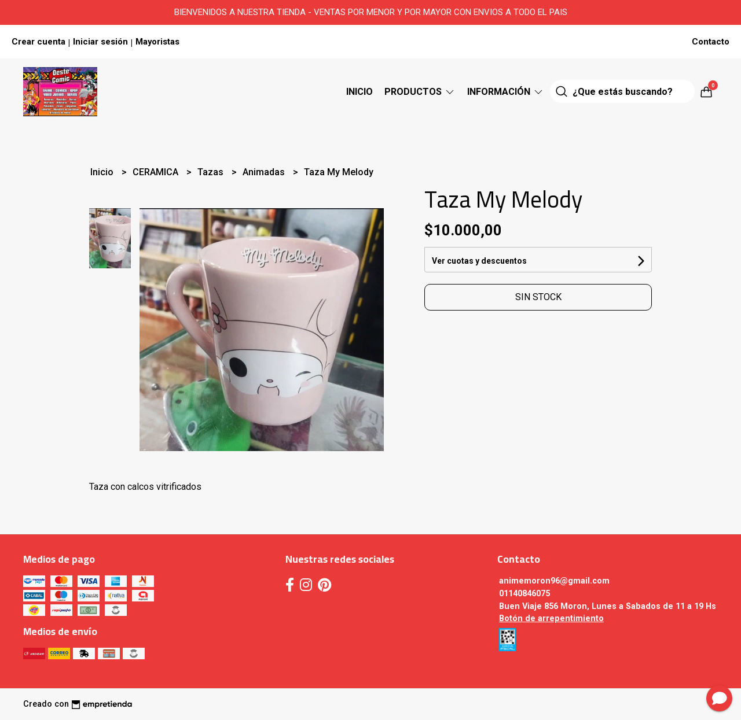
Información (505, 91)
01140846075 (524, 594)
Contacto (710, 41)
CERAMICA (157, 172)
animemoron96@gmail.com (554, 581)
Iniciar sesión (100, 41)
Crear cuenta (38, 41)
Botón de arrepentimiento (551, 618)
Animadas (265, 172)
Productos (420, 91)
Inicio (359, 91)
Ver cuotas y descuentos (479, 260)
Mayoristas (157, 41)
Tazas (211, 172)
